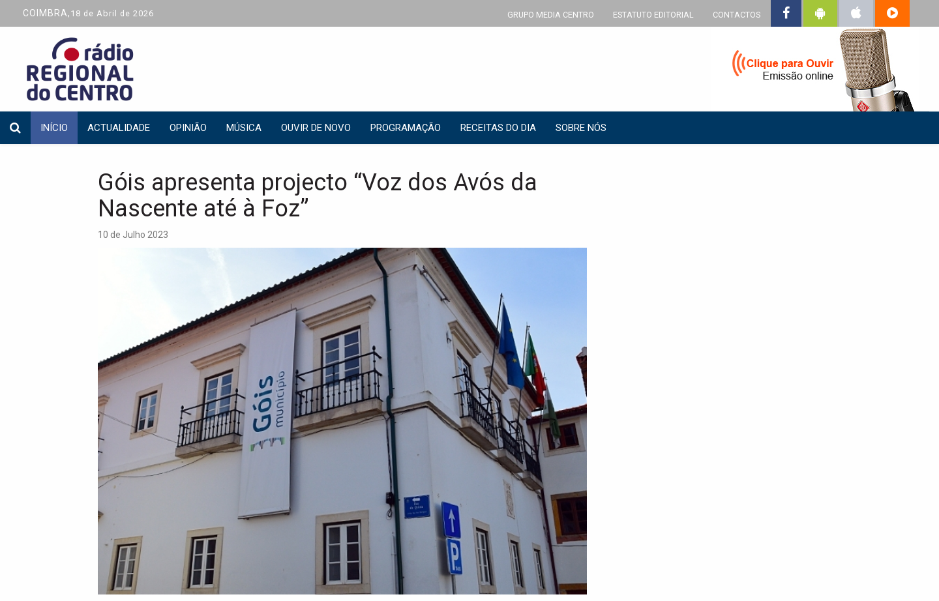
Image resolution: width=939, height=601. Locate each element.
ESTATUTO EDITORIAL (653, 15)
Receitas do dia (498, 128)
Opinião (188, 128)
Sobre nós (581, 128)
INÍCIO (54, 128)
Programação (405, 128)
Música (243, 128)
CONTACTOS (736, 15)
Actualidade (118, 128)
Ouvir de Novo (316, 128)
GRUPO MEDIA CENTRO (550, 15)
